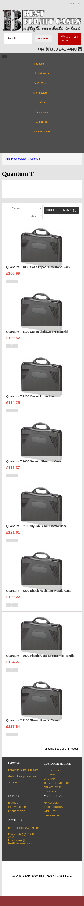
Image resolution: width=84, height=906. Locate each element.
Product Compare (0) (61, 210)
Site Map (49, 779)
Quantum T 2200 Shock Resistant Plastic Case (38, 590)
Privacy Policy (53, 787)
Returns (49, 774)
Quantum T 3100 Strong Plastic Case (32, 720)
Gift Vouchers (17, 807)
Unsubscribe (16, 811)
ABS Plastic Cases (16, 158)
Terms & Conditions (57, 783)
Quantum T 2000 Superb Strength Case (33, 461)
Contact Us (51, 770)
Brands (13, 803)
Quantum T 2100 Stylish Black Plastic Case (36, 526)
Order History (53, 807)
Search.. (43, 38)
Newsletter (52, 815)
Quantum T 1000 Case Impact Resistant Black (38, 267)
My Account (51, 803)
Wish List (50, 811)
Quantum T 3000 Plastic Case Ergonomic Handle (40, 655)
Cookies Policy (54, 791)
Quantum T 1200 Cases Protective (30, 396)
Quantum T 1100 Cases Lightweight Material (37, 331)
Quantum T (36, 158)
